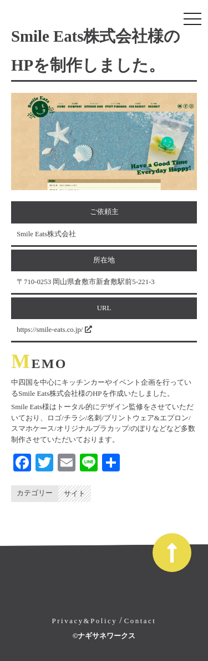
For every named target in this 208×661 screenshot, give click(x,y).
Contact (140, 621)
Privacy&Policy (85, 621)
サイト (74, 494)
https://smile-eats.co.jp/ (54, 330)
